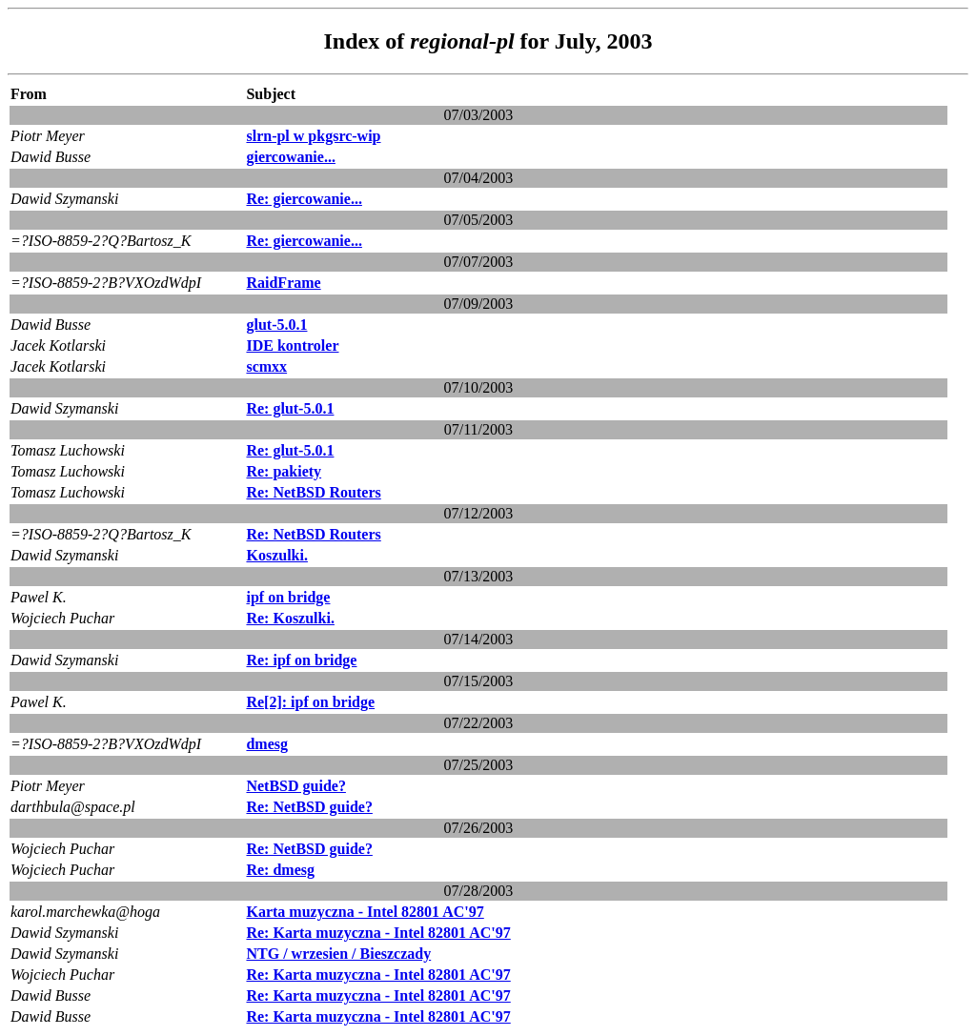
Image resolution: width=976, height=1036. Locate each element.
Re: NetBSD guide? (309, 807)
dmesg (267, 744)
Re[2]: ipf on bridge (310, 702)
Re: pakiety (283, 471)
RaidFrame (283, 282)
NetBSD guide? (295, 786)
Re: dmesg (280, 870)
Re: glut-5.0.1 (290, 408)
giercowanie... (290, 157)
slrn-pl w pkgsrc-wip (313, 136)
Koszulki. (276, 555)
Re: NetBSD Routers (313, 492)
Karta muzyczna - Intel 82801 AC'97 (364, 912)
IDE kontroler (292, 345)
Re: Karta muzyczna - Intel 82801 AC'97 (378, 932)
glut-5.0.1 (276, 324)
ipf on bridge (288, 597)
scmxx (266, 366)
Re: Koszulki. (290, 618)
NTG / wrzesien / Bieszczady (338, 953)
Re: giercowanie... (303, 199)
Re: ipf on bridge (301, 660)
